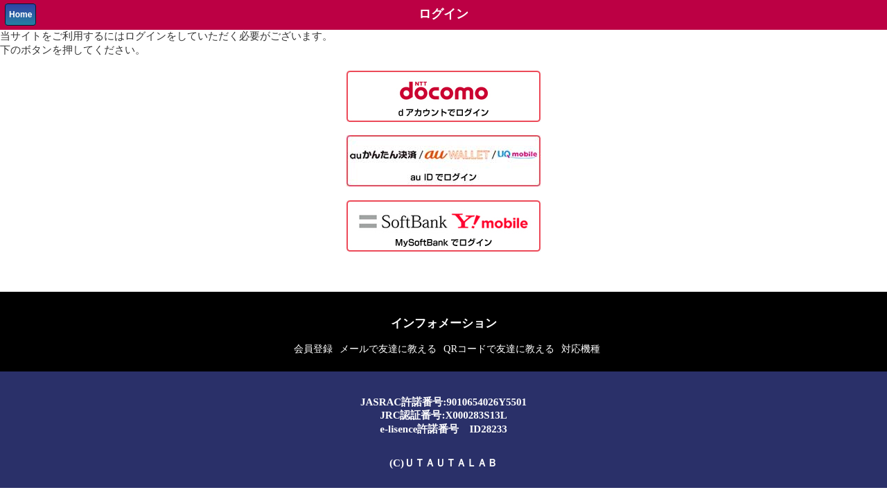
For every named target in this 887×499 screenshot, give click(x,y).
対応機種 (580, 348)
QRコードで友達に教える (499, 348)
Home (20, 14)
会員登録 (313, 348)
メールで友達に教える (388, 348)
